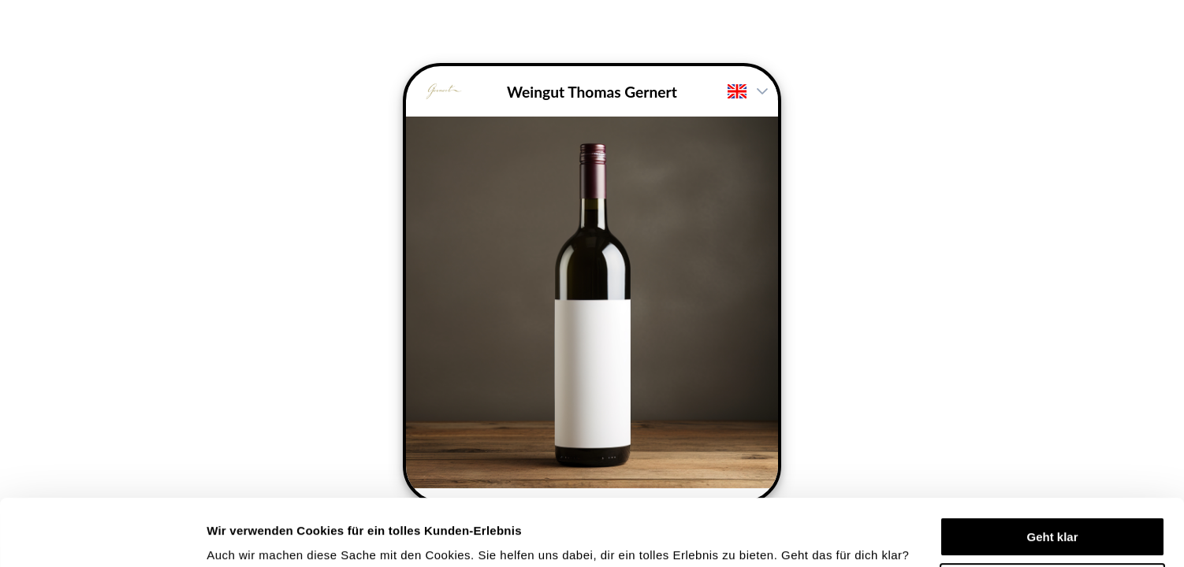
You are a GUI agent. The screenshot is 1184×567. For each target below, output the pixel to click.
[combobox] (734, 91)
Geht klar (1052, 474)
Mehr (221, 536)
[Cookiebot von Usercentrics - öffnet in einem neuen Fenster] (102, 536)
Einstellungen (1053, 520)
